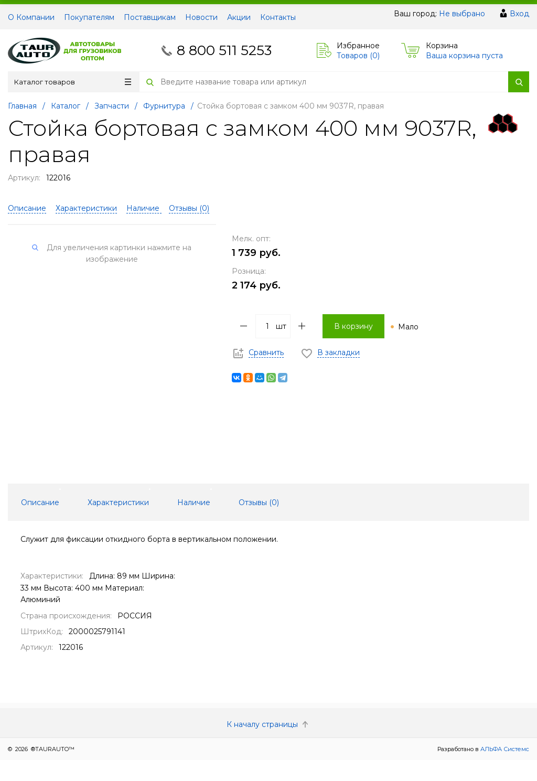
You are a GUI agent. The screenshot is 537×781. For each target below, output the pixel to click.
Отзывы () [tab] (259, 502)
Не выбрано (462, 13)
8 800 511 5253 (224, 50)
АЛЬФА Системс (504, 749)
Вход (519, 13)
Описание (27, 208)
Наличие (144, 208)
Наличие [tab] (193, 502)
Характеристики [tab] (118, 502)
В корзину (353, 326)
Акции (239, 17)
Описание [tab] (40, 502)
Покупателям (89, 17)
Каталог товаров (72, 82)
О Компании (31, 17)
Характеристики (86, 208)
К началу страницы (268, 724)
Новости (201, 17)
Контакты (278, 17)
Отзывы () (189, 208)
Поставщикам (150, 17)
